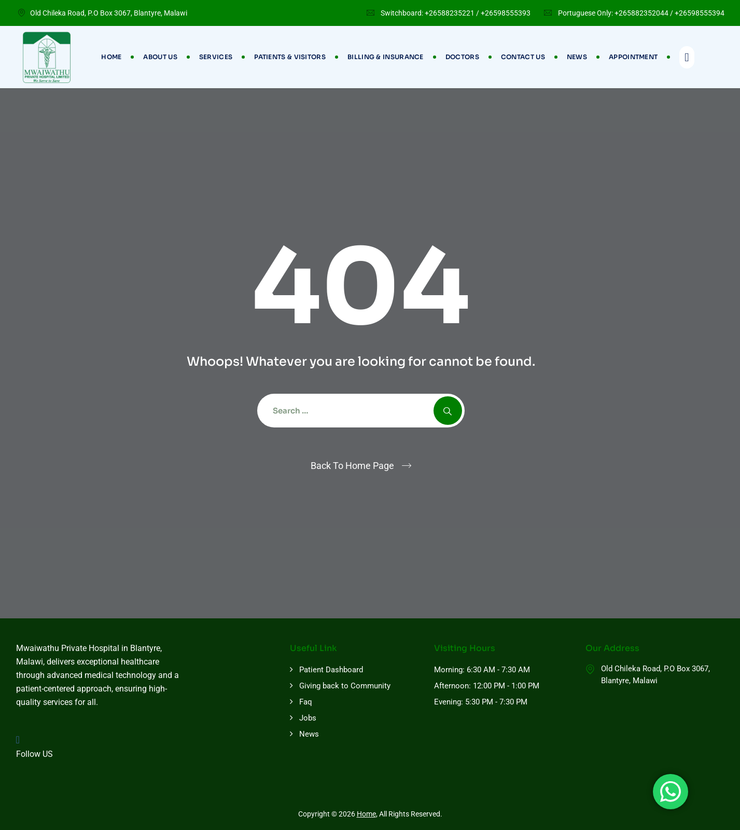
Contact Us (523, 57)
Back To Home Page (352, 465)
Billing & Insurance (385, 57)
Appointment (633, 57)
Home (111, 57)
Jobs (307, 718)
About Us (160, 57)
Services (215, 57)
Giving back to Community (344, 685)
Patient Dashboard (331, 669)
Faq (305, 702)
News (577, 57)
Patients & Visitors (290, 57)
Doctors (462, 57)
